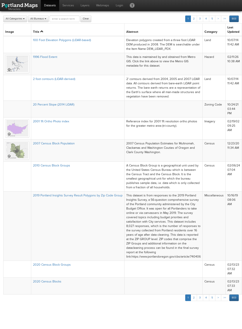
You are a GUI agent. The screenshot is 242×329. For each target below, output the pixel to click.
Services (68, 5)
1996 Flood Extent (45, 57)
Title (38, 32)
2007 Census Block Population (54, 143)
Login (119, 5)
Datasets (50, 5)
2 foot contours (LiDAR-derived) (54, 79)
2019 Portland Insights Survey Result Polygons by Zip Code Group (78, 195)
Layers (85, 5)
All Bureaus (38, 18)
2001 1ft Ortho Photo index (51, 121)
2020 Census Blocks (47, 281)
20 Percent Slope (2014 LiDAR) (53, 104)
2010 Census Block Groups (51, 165)
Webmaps (102, 5)
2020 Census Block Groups (52, 265)
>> (224, 18)
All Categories (15, 18)
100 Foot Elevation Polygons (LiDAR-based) (62, 40)
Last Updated (233, 30)
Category (210, 32)
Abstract (132, 32)
